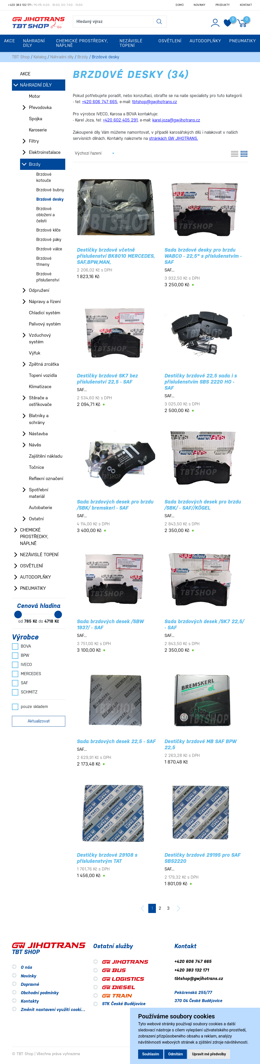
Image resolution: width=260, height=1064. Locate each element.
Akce (9, 40)
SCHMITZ (24, 692)
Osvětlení (31, 565)
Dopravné (30, 984)
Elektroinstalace (44, 152)
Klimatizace (40, 386)
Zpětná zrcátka (44, 364)
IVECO (22, 665)
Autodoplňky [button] (205, 40)
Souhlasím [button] (150, 1054)
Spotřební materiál (38, 493)
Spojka (35, 118)
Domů (180, 5)
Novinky (199, 5)
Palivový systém (45, 323)
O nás (26, 967)
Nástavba (38, 433)
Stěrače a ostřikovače (40, 401)
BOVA (21, 646)
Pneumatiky (33, 588)
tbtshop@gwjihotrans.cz (198, 978)
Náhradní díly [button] (34, 43)
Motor (34, 96)
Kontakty (30, 1001)
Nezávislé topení (39, 554)
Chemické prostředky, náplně (34, 536)
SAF (20, 683)
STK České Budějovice (123, 1003)
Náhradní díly (62, 56)
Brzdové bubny (50, 189)
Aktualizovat (39, 721)
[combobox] (94, 153)
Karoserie (38, 129)
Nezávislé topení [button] (131, 43)
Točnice (36, 467)
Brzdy (82, 56)
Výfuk (34, 353)
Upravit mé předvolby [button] (209, 1054)
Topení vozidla (43, 375)
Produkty (223, 5)
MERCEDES (26, 674)
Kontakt (246, 5)
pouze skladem (30, 707)
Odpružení (39, 290)
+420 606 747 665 (193, 961)
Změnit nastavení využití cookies (53, 1009)
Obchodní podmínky (40, 992)
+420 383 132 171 (19, 5)
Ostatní (36, 518)
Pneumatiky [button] (242, 40)
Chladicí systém (44, 312)
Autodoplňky (35, 577)
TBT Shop (21, 56)
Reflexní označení (46, 478)
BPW (20, 655)
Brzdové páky (48, 239)
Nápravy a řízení (45, 301)
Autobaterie (40, 507)
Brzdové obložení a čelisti (45, 214)
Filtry (34, 141)
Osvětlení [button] (170, 40)
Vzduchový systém (40, 338)
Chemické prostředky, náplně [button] (82, 43)
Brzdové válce (49, 249)
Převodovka (40, 107)
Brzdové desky (49, 199)
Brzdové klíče (48, 230)
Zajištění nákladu (45, 456)
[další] (178, 908)
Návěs (35, 444)
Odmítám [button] (175, 1054)
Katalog (40, 56)
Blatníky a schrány (38, 419)
